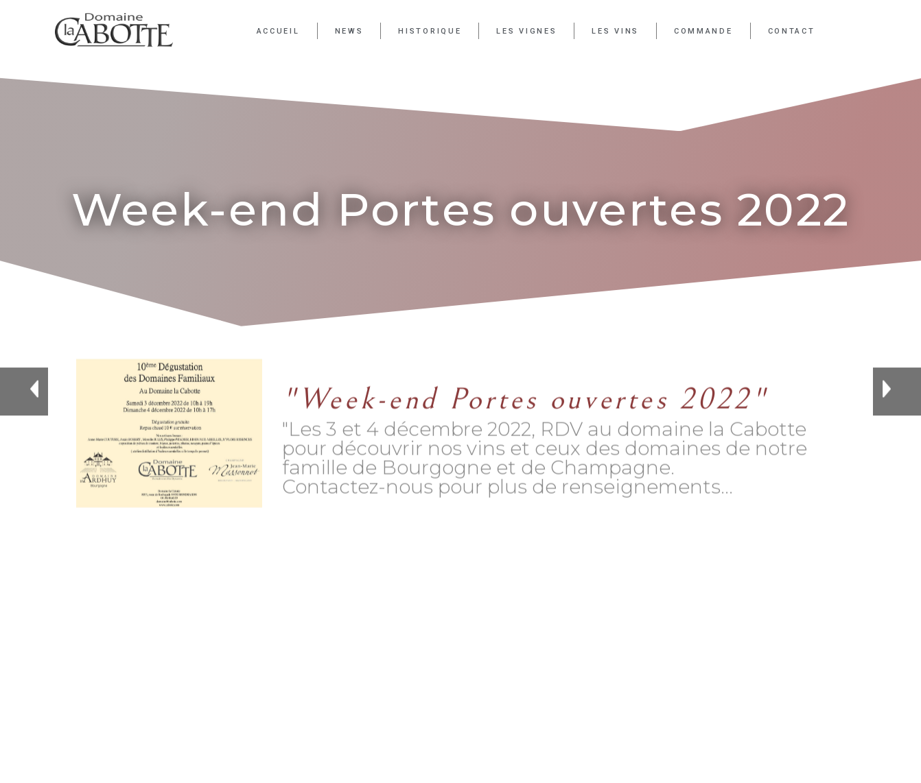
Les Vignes (526, 31)
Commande (703, 31)
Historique (429, 31)
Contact (791, 31)
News (349, 31)
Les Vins (615, 31)
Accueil (278, 31)
